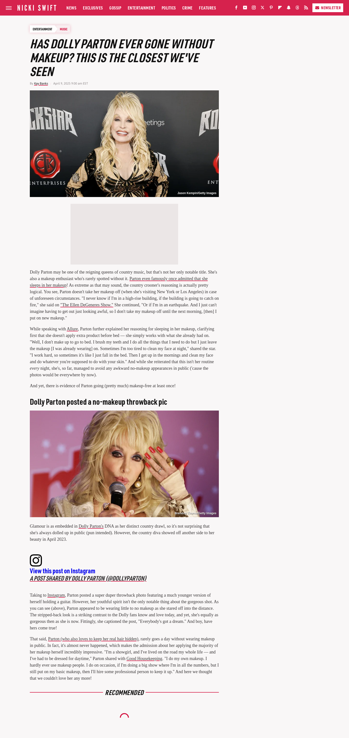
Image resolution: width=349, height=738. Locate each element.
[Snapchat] (288, 8)
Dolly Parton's (91, 526)
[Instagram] (253, 8)
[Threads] (297, 8)
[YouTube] (245, 8)
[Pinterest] (271, 8)
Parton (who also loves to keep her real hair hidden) (93, 638)
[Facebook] (236, 8)
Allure (72, 328)
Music (64, 29)
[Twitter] (262, 8)
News (71, 7)
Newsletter (328, 7)
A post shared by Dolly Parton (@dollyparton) (88, 578)
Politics (169, 7)
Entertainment (141, 7)
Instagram (56, 595)
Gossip (115, 7)
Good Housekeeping (144, 658)
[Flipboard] (280, 8)
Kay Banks (41, 83)
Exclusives (93, 7)
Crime (187, 7)
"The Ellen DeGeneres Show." (86, 304)
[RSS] (306, 8)
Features (207, 7)
